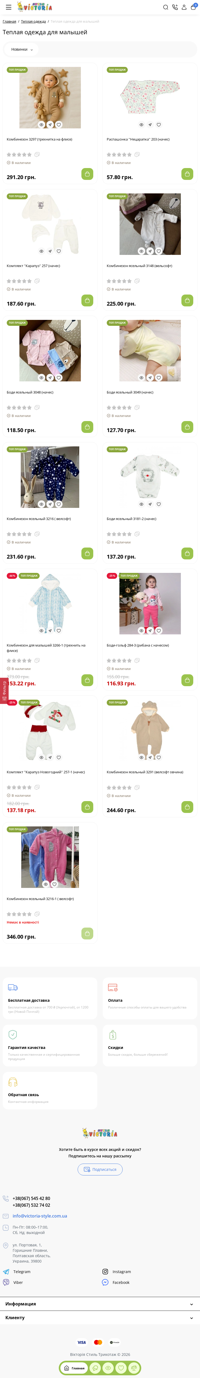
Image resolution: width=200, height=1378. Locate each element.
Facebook (115, 1282)
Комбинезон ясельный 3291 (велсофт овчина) (145, 772)
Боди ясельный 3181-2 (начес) (131, 518)
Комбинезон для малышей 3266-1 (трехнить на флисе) (46, 648)
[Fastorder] (50, 124)
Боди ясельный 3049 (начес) (130, 392)
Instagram (116, 1271)
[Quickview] (41, 124)
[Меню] (9, 7)
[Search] (166, 7)
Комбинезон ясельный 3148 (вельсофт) (139, 265)
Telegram (16, 1271)
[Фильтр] (4, 691)
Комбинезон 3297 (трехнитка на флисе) (39, 139)
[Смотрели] (95, 1368)
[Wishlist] (59, 124)
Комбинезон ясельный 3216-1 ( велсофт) (40, 898)
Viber (13, 1282)
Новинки (22, 49)
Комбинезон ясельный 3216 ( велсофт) (39, 518)
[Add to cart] (87, 174)
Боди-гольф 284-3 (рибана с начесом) (138, 645)
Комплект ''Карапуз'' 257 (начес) (33, 265)
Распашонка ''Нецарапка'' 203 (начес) (138, 139)
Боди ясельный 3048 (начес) (30, 392)
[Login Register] (184, 7)
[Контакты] (175, 7)
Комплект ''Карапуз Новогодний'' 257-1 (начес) (46, 772)
